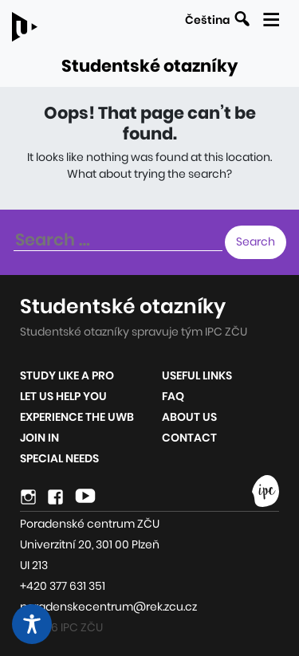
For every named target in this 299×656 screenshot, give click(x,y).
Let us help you (63, 396)
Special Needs (59, 458)
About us (189, 417)
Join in (39, 438)
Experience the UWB (77, 417)
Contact (189, 438)
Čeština (207, 20)
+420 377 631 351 (62, 586)
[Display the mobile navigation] (270, 17)
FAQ (173, 396)
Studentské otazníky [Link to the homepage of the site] (149, 65)
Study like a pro (67, 375)
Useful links (197, 375)
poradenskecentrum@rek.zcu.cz (108, 607)
